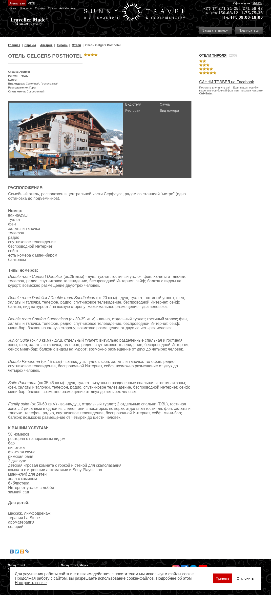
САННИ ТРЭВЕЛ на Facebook (226, 82)
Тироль (23, 75)
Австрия (25, 71)
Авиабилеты (67, 8)
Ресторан (132, 110)
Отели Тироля (213, 55)
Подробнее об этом (174, 578)
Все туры (26, 8)
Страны (40, 8)
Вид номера (169, 110)
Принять (222, 578)
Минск (257, 3)
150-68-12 (228, 13)
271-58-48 (253, 8)
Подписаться (248, 30)
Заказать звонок (215, 30)
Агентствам (17, 3)
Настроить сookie (31, 583)
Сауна (165, 104)
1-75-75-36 (252, 13)
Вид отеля (133, 104)
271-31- (226, 8)
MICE (31, 3)
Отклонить (245, 578)
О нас (13, 8)
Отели (52, 8)
